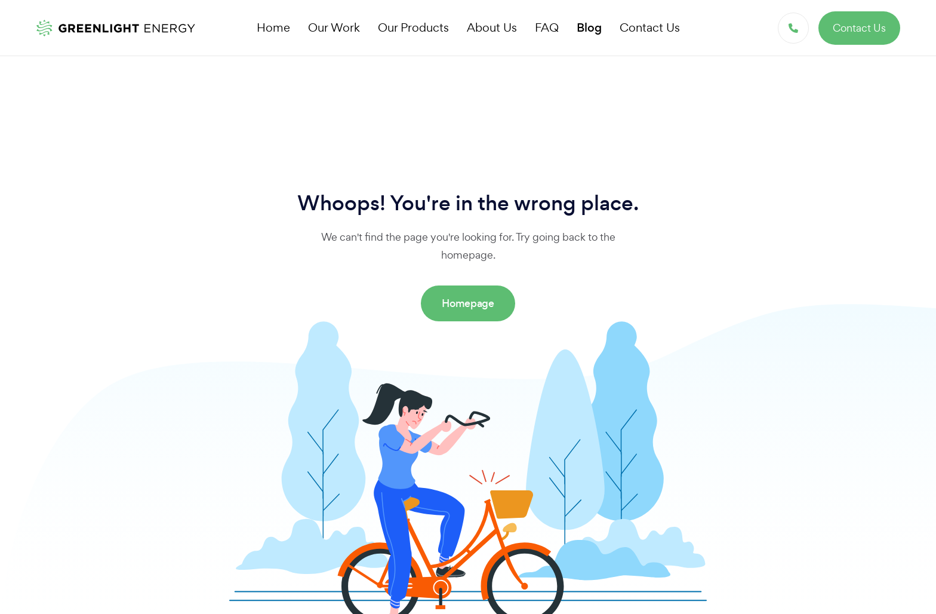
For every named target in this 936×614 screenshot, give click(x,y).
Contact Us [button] (650, 27)
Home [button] (273, 27)
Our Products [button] (413, 27)
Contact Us (859, 28)
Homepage (468, 303)
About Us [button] (492, 27)
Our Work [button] (334, 27)
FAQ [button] (547, 27)
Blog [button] (589, 28)
